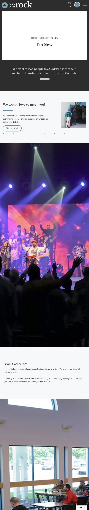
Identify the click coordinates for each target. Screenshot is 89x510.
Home (34, 38)
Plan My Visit (12, 128)
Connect (43, 38)
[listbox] (81, 507)
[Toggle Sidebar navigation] (85, 4)
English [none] (79, 508)
